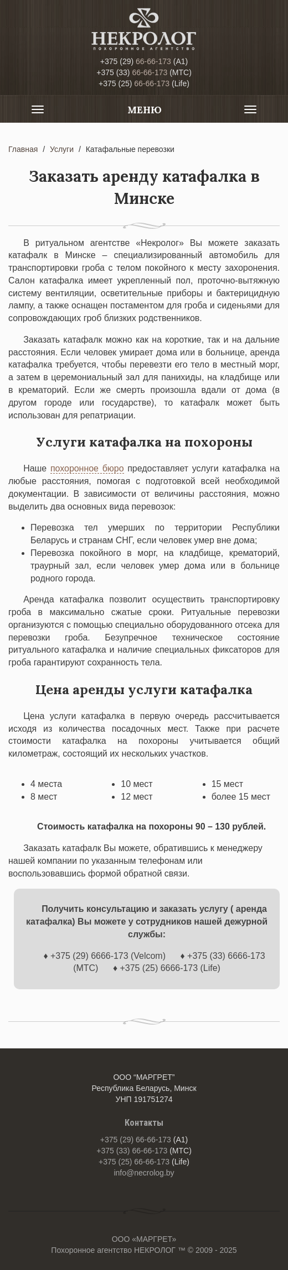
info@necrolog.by (144, 1172)
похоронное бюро (87, 468)
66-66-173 (135, 61)
